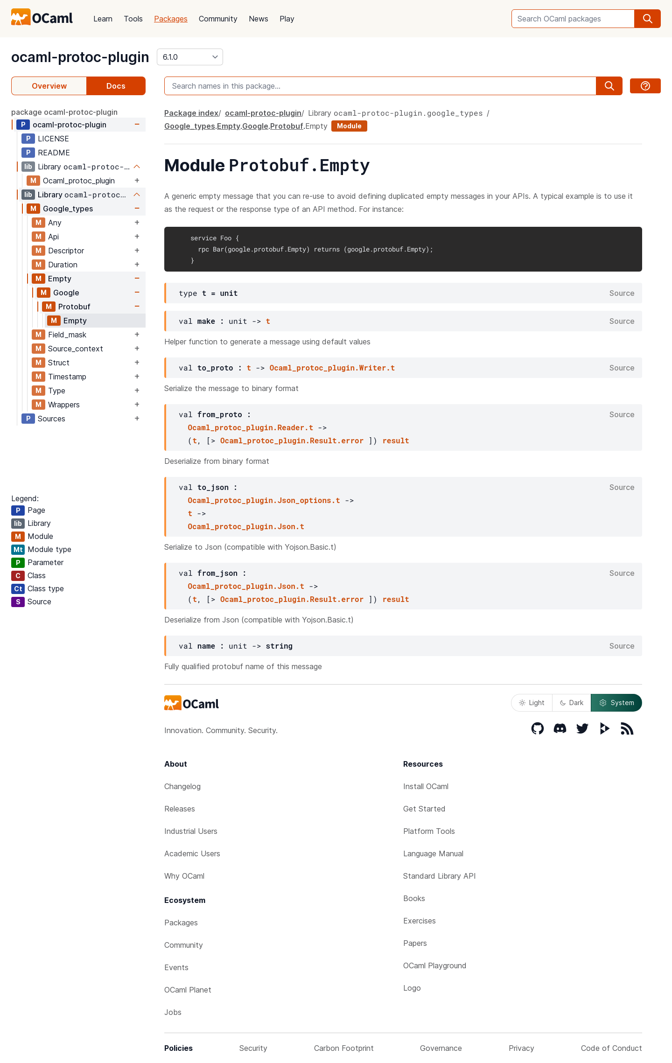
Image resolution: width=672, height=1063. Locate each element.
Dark (571, 702)
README (54, 152)
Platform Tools (429, 831)
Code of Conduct (611, 1048)
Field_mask (67, 334)
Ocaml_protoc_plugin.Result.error (292, 440)
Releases (179, 808)
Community (218, 18)
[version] (190, 57)
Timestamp (67, 376)
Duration (62, 264)
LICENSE (53, 138)
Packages (171, 18)
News (258, 18)
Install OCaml (425, 786)
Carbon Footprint (344, 1048)
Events (176, 967)
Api (53, 236)
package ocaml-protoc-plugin (64, 112)
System (616, 703)
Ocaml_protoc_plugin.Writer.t (332, 367)
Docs (116, 86)
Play (287, 18)
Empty (59, 278)
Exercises (419, 920)
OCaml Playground (435, 965)
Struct (59, 362)
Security (253, 1048)
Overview (49, 86)
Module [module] (349, 126)
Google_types (68, 208)
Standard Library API (439, 876)
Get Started (424, 808)
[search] (648, 18)
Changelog (182, 786)
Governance (441, 1048)
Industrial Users (190, 831)
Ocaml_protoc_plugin (79, 180)
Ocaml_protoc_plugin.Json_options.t (264, 500)
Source (622, 293)
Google (66, 292)
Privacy (521, 1048)
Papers (415, 943)
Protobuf (74, 306)
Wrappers (64, 404)
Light (532, 702)
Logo (412, 988)
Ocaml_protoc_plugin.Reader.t (250, 427)
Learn (102, 18)
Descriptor (66, 250)
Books (414, 898)
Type (56, 390)
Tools (133, 18)
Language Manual (433, 853)
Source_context (75, 348)
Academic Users (192, 853)
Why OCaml (184, 876)
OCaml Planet (187, 989)
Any (55, 222)
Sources (51, 418)
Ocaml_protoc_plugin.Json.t (246, 526)
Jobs (173, 1012)
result (395, 440)
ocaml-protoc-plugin (80, 57)
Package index (191, 113)
